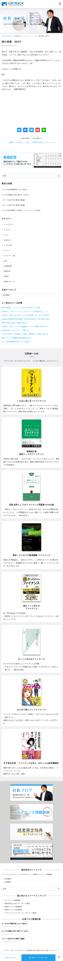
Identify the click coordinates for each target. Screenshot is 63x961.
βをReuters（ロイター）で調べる (15, 330)
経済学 (6, 276)
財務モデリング (9, 281)
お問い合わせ (11, 957)
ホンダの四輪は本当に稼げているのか (15, 195)
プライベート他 (31, 36)
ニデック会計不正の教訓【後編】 (14, 200)
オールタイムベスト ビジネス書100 (30, 361)
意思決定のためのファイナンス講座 (17, 903)
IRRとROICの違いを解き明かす (14, 323)
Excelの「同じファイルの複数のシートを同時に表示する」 (25, 326)
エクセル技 (8, 245)
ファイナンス (8, 224)
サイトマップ (54, 950)
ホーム (6, 950)
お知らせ (7, 240)
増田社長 (7, 271)
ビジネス (7, 230)
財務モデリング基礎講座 (13, 906)
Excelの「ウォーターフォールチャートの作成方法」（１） (25, 311)
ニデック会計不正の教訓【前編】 (14, 205)
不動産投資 (8, 266)
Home (3, 36)
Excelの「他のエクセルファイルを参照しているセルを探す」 (26, 315)
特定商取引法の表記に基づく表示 (37, 950)
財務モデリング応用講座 (13, 910)
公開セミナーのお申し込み (38, 957)
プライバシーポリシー (17, 950)
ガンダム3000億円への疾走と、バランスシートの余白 (21, 210)
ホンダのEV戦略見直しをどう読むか (15, 189)
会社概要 (8, 879)
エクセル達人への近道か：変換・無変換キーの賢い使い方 (25, 334)
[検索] (31, 176)
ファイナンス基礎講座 (12, 900)
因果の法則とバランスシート (45, 142)
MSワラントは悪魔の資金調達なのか (16, 338)
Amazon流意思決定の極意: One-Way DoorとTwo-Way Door (26, 319)
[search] (58, 176)
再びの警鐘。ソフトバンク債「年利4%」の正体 (21, 308)
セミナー (7, 250)
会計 (5, 261)
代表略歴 (8, 882)
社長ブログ (10, 36)
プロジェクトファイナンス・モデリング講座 (20, 913)
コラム (24, 36)
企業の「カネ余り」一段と (18, 142)
